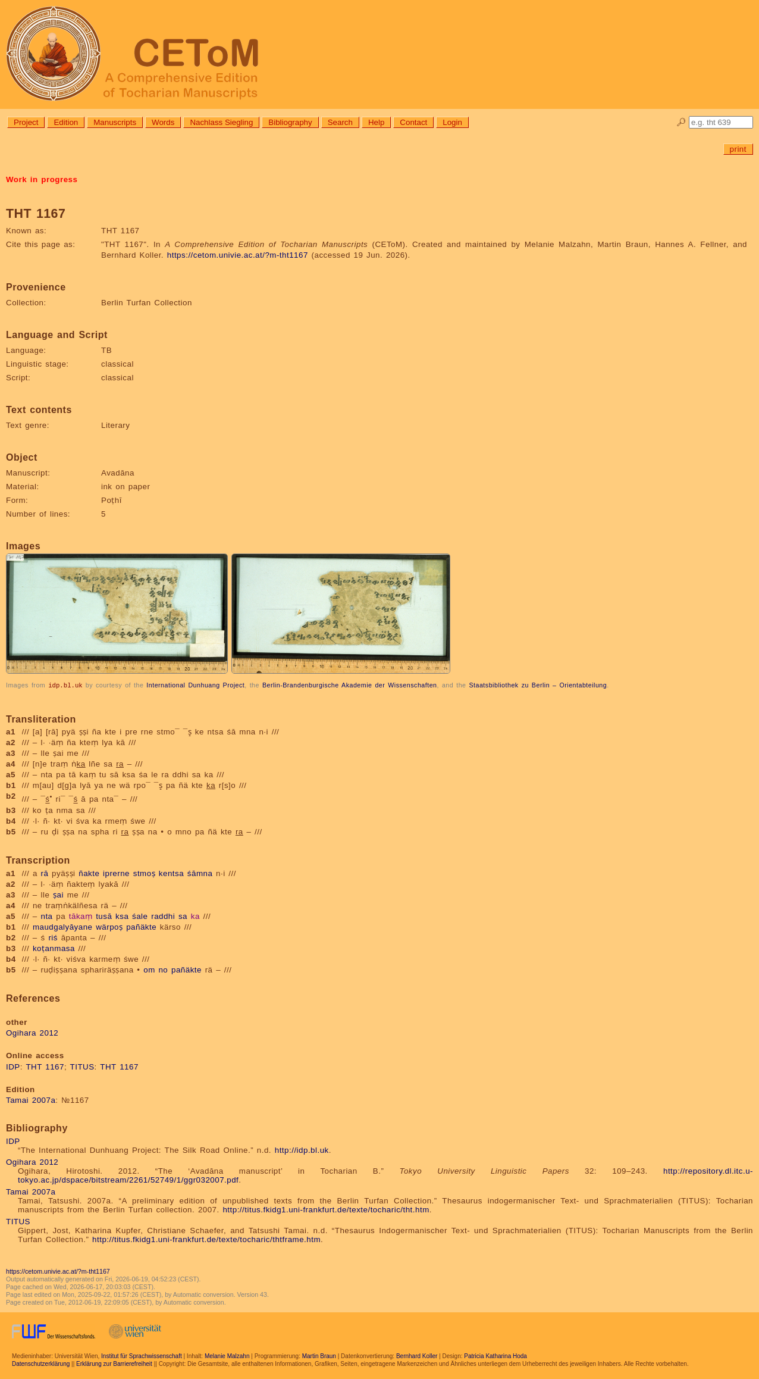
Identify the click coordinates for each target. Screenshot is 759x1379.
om (149, 969)
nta (47, 915)
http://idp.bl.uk (302, 1149)
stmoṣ (144, 872)
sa (182, 915)
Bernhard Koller (416, 1355)
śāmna (200, 872)
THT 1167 (45, 1066)
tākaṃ (81, 915)
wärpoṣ (109, 926)
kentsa (171, 872)
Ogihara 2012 (32, 1032)
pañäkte (141, 926)
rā (45, 872)
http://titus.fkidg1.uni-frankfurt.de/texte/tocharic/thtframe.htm (206, 1238)
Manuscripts (114, 122)
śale (140, 915)
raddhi (163, 915)
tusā (104, 915)
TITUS (82, 1066)
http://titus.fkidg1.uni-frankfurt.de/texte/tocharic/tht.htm (325, 1209)
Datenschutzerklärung (41, 1363)
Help (376, 122)
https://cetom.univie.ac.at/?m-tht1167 (237, 255)
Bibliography (290, 122)
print (738, 149)
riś (53, 937)
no (163, 969)
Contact (413, 122)
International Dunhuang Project (195, 685)
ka (195, 915)
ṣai (58, 894)
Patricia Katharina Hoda (495, 1355)
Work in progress (41, 179)
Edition (66, 122)
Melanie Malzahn (227, 1355)
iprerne (116, 872)
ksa (121, 915)
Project (26, 122)
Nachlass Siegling (221, 122)
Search (340, 122)
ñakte (89, 872)
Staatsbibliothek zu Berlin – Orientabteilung (538, 685)
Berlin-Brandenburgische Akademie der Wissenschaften (349, 685)
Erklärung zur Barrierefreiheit (114, 1363)
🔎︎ (681, 122)
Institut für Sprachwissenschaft (141, 1355)
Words (163, 122)
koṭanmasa (54, 947)
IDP (13, 1066)
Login (452, 122)
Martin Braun (319, 1355)
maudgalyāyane (63, 926)
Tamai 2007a (30, 1099)
